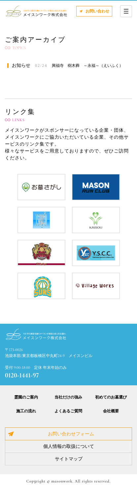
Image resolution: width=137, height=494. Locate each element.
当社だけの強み (68, 397)
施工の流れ (26, 411)
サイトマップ (69, 459)
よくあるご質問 (68, 411)
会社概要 (111, 411)
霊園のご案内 (26, 397)
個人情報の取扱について (68, 446)
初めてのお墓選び (111, 397)
